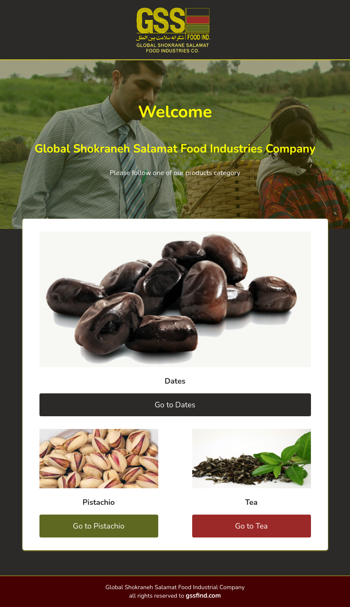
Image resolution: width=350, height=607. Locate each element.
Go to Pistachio (98, 526)
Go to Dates (175, 405)
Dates (175, 381)
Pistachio (99, 502)
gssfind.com (203, 595)
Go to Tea (251, 526)
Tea (251, 502)
